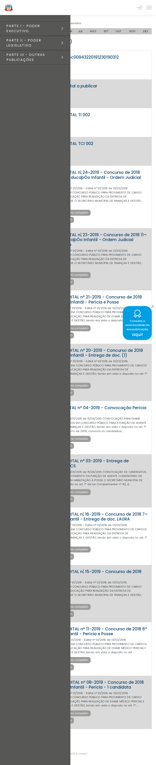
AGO (93, 31)
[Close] (152, 305)
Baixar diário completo (72, 213)
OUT (118, 31)
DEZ (145, 31)
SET (106, 31)
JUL (80, 31)
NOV (132, 31)
